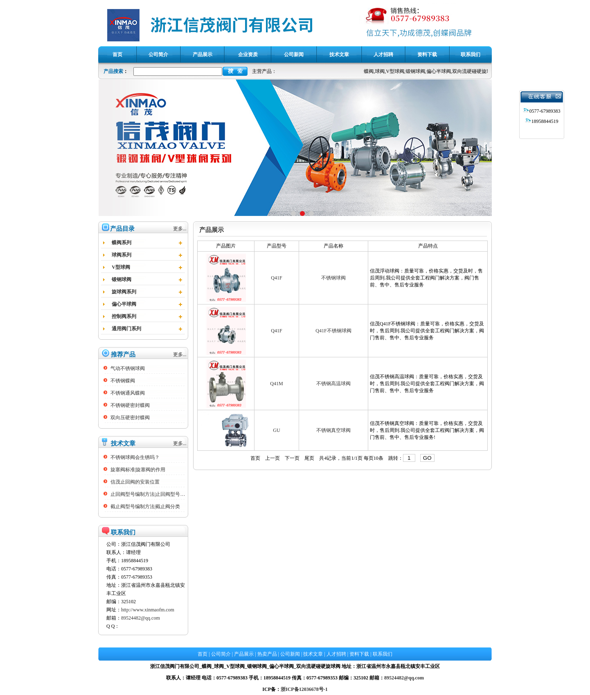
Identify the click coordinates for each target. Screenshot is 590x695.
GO (427, 458)
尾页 (309, 458)
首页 (255, 458)
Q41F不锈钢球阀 (333, 331)
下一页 (292, 458)
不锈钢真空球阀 (333, 430)
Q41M (276, 383)
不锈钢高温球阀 (333, 383)
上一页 (272, 458)
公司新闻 (290, 654)
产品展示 (244, 654)
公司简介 (221, 654)
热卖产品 (267, 654)
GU (276, 430)
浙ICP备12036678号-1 (304, 689)
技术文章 (313, 654)
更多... (180, 229)
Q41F (276, 278)
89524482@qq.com (140, 618)
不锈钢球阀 (333, 278)
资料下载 (359, 654)
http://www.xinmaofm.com (147, 610)
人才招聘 (336, 654)
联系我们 (382, 654)
